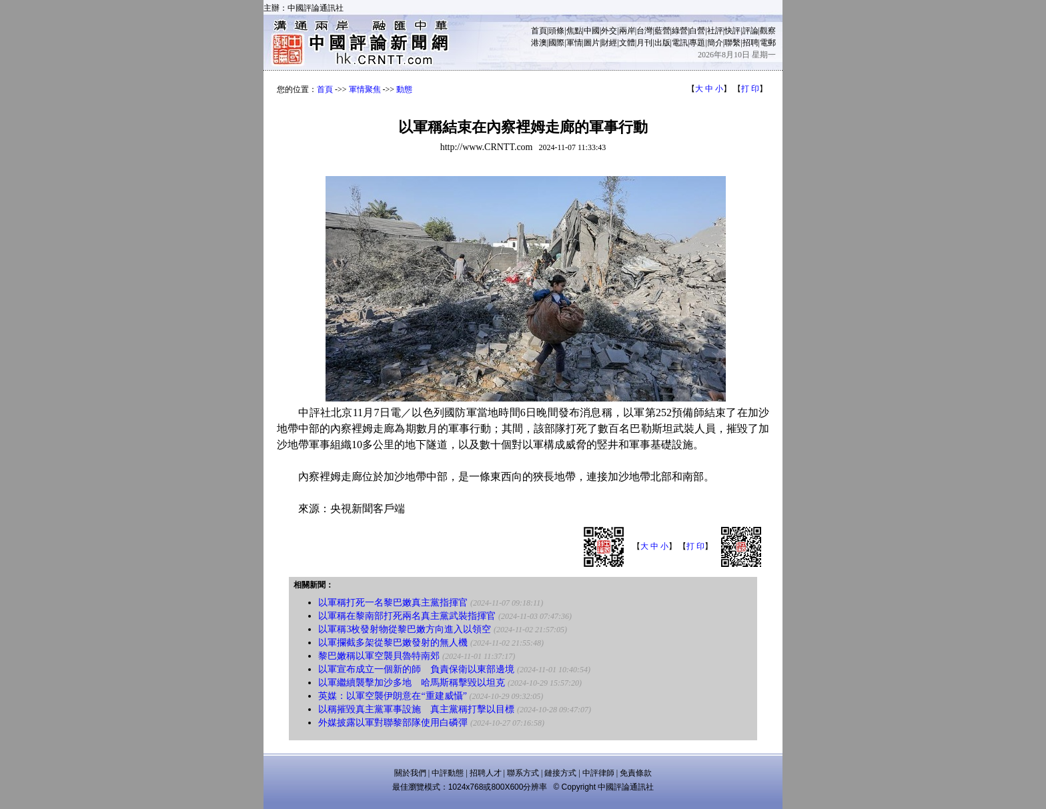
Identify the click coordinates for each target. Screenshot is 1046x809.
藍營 (662, 30)
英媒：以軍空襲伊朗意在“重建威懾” (392, 696)
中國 (592, 30)
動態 (404, 89)
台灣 (644, 30)
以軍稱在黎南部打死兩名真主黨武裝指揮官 (407, 616)
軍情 (574, 42)
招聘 (750, 42)
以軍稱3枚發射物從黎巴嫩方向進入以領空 (404, 629)
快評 (732, 30)
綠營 (680, 30)
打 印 (750, 88)
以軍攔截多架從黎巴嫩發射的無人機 (393, 643)
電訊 (680, 42)
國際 (556, 42)
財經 (609, 42)
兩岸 (627, 30)
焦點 (574, 30)
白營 (697, 30)
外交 (609, 30)
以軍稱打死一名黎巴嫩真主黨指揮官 (393, 603)
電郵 (768, 42)
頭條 (556, 30)
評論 (750, 30)
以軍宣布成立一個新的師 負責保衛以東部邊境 (416, 669)
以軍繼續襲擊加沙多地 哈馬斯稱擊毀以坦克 (411, 683)
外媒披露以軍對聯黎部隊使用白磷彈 (393, 723)
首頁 (539, 30)
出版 (662, 42)
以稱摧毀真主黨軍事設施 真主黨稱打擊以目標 (416, 709)
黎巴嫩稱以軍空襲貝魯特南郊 (379, 656)
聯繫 (732, 42)
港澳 (539, 42)
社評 (715, 30)
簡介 (715, 42)
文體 (627, 42)
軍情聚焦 (365, 89)
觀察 (768, 30)
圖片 (592, 42)
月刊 (644, 42)
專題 (697, 42)
